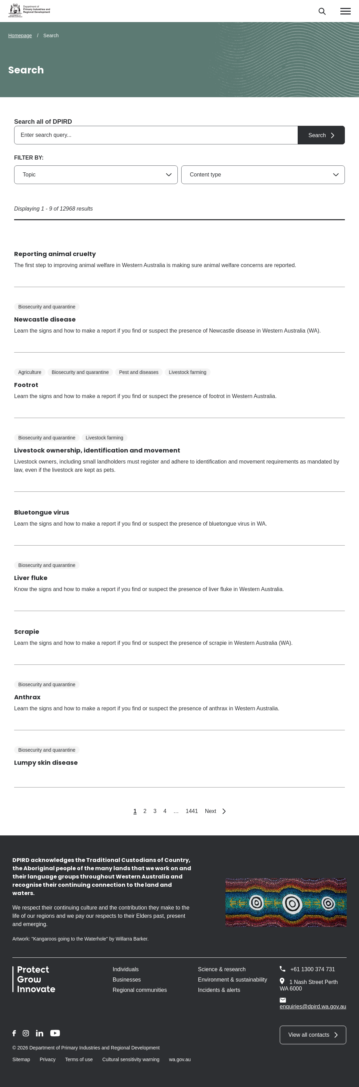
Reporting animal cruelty (55, 254)
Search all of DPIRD (43, 121)
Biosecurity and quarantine (46, 306)
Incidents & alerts (219, 990)
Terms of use (79, 1059)
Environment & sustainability (232, 980)
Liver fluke (31, 577)
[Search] (322, 11)
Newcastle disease (45, 319)
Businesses (127, 980)
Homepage (20, 35)
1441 (192, 811)
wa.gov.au (180, 1059)
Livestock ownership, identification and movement (97, 450)
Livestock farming (187, 372)
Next (215, 811)
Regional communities (140, 990)
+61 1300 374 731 (312, 969)
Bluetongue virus (41, 512)
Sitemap (21, 1059)
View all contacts (308, 1035)
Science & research (222, 969)
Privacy (47, 1059)
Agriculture (29, 372)
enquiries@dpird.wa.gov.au (313, 1003)
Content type (205, 174)
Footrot (26, 384)
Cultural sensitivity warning (131, 1059)
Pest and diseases (138, 372)
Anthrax (27, 697)
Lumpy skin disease (46, 762)
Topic (29, 174)
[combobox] (179, 135)
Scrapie (26, 631)
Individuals (126, 969)
